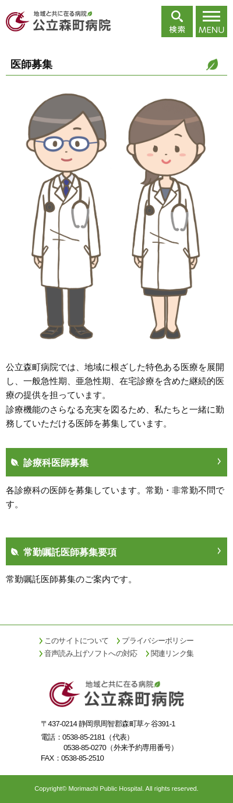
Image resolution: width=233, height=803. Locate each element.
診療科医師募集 (56, 462)
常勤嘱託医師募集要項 (69, 552)
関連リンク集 (172, 653)
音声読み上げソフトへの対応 (90, 653)
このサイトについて (76, 640)
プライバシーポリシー (157, 640)
